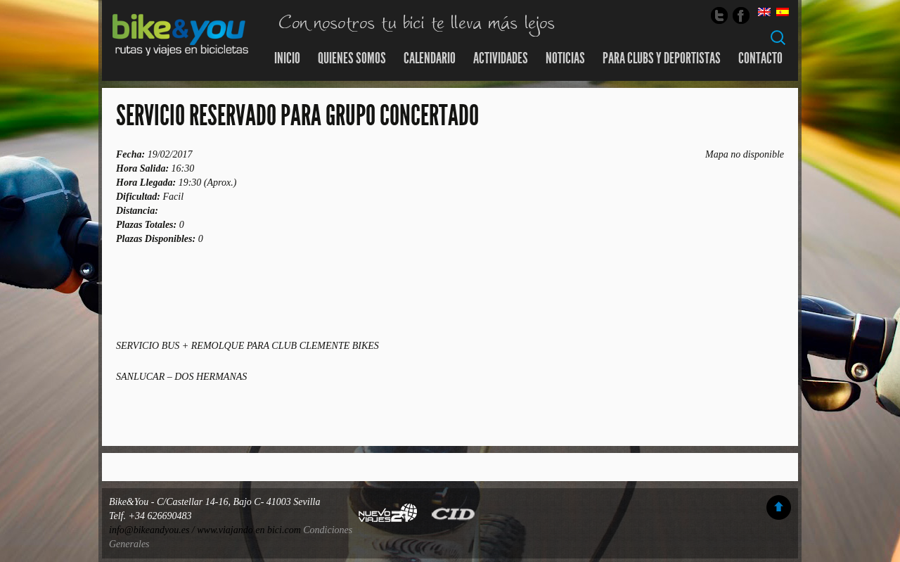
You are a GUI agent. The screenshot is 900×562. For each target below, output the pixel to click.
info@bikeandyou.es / (153, 530)
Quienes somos (352, 58)
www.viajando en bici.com (249, 530)
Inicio (287, 58)
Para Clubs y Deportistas (662, 58)
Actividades (500, 58)
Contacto (760, 58)
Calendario (430, 58)
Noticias (565, 58)
